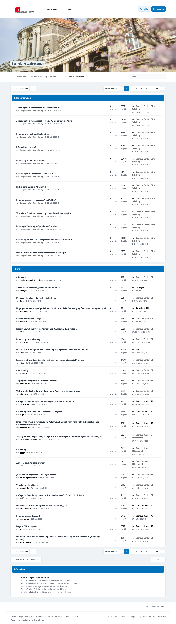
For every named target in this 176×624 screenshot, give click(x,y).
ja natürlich (24, 373)
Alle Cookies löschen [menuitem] (153, 605)
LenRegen (23, 290)
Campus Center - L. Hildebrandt (142, 436)
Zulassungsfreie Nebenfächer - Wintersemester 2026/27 (40, 107)
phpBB (24, 615)
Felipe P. (23, 414)
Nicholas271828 (25, 508)
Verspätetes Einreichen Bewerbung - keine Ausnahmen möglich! (43, 213)
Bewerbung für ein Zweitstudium (30, 160)
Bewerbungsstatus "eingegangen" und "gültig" (36, 199)
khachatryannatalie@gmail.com (31, 280)
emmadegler (24, 487)
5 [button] (146, 88)
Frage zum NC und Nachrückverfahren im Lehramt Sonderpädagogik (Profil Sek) (50, 359)
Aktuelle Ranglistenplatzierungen (30, 462)
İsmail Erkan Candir (27, 542)
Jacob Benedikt (25, 311)
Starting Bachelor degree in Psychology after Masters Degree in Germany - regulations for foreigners (59, 436)
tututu (22, 331)
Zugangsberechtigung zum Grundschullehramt (36, 380)
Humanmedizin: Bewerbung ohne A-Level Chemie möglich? (42, 505)
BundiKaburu (25, 427)
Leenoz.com (73, 615)
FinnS (22, 465)
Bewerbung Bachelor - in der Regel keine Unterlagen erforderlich (44, 239)
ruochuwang (24, 518)
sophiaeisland (25, 342)
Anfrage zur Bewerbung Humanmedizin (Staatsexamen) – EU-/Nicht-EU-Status (50, 495)
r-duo (22, 362)
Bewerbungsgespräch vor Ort (28, 515)
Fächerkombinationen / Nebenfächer (32, 186)
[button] (163, 88)
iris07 (22, 498)
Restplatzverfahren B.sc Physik (29, 318)
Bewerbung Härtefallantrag (28, 339)
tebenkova (24, 394)
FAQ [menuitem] (67, 8)
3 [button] (136, 88)
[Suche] (157, 76)
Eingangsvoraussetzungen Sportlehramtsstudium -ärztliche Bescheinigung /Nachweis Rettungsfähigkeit (61, 308)
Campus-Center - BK (144, 276)
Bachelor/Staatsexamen (29, 63)
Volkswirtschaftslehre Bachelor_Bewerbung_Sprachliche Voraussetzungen (48, 390)
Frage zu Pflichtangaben (26, 526)
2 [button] (131, 88)
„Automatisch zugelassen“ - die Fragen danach (36, 474)
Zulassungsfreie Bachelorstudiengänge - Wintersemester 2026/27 (44, 120)
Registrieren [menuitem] (158, 8)
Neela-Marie (24, 529)
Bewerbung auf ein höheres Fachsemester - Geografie (39, 411)
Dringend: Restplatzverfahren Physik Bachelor (36, 297)
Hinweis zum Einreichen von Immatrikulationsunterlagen (41, 252)
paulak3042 (24, 321)
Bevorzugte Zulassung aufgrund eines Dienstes (36, 226)
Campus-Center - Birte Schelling (31, 110)
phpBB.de (40, 619)
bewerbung (21, 449)
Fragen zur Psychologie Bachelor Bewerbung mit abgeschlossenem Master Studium (52, 349)
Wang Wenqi (24, 404)
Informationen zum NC (26, 146)
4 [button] (141, 88)
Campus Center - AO (144, 401)
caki (21, 352)
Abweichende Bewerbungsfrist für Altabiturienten (38, 287)
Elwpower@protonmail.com (30, 439)
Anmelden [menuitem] (144, 8)
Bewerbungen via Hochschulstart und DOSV (35, 173)
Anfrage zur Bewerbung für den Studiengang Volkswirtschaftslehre (45, 401)
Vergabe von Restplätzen (27, 484)
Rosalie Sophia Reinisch (28, 477)
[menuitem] (52, 8)
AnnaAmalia (24, 383)
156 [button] (157, 88)
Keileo (22, 300)
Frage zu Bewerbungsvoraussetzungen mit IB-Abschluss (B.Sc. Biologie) (46, 328)
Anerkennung (22, 370)
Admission (21, 277)
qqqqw (22, 452)
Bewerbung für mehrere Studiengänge (32, 133)
